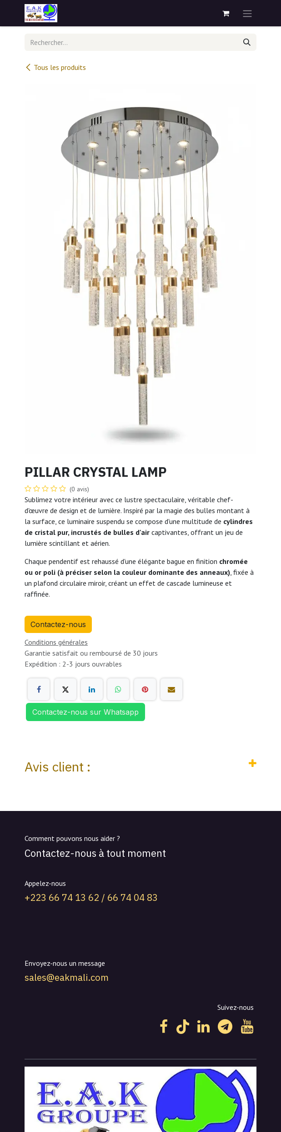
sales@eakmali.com (67, 977)
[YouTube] (247, 1027)
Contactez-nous (58, 624)
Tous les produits (55, 67)
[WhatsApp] (118, 689)
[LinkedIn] (92, 689)
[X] (65, 689)
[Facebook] (39, 689)
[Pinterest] (145, 689)
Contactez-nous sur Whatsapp (85, 712)
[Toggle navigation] (247, 13)
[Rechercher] (246, 42)
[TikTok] (183, 1027)
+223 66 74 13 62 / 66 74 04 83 (91, 897)
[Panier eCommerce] (225, 13)
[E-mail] (171, 689)
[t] (225, 1027)
